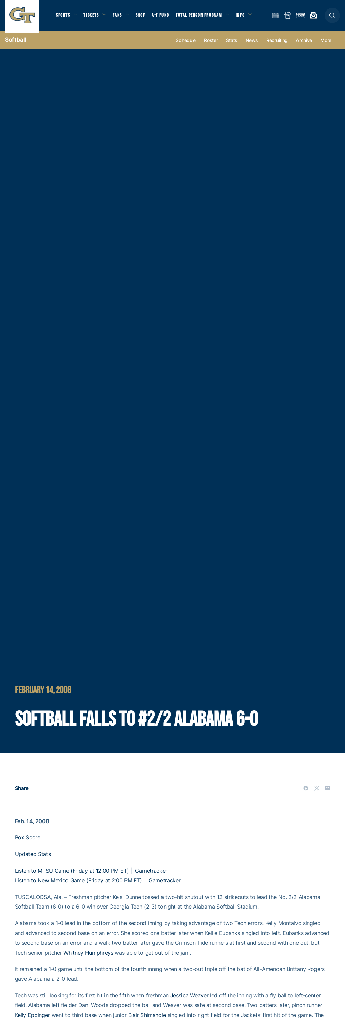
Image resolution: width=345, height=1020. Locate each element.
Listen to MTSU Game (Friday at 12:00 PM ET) (72, 875)
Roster (211, 44)
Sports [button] (63, 17)
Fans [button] (121, 17)
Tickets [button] (94, 17)
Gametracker (151, 875)
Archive (304, 44)
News (252, 44)
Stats (231, 44)
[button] (332, 17)
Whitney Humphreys (88, 957)
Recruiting (277, 44)
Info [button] (248, 17)
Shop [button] (146, 17)
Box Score (27, 842)
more (325, 44)
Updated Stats (33, 858)
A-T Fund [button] (166, 17)
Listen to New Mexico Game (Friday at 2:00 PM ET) (78, 884)
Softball (15, 44)
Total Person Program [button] (205, 17)
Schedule (186, 44)
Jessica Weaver (189, 999)
